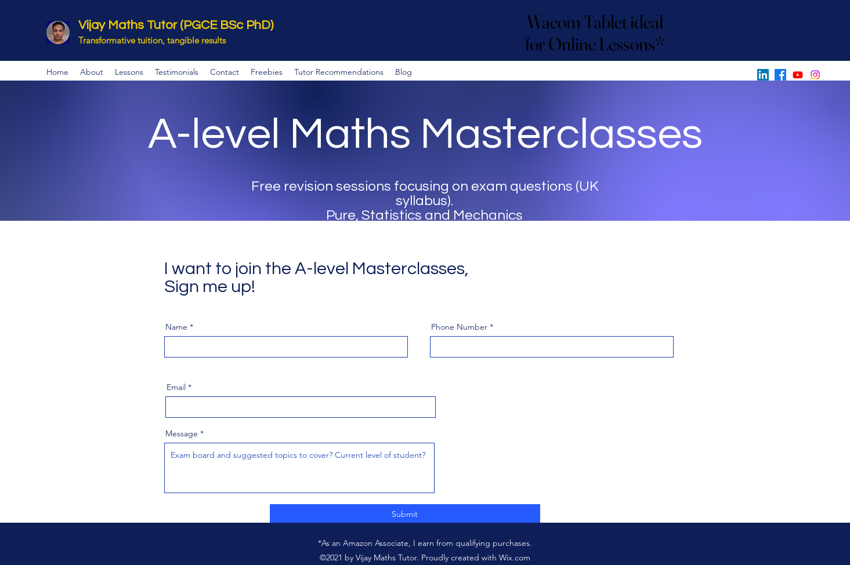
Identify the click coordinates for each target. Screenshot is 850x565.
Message (181, 433)
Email (176, 387)
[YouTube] (798, 75)
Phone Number (459, 327)
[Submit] (405, 514)
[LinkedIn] (763, 75)
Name (176, 327)
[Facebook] (780, 75)
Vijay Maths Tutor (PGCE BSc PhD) (175, 25)
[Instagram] (815, 75)
